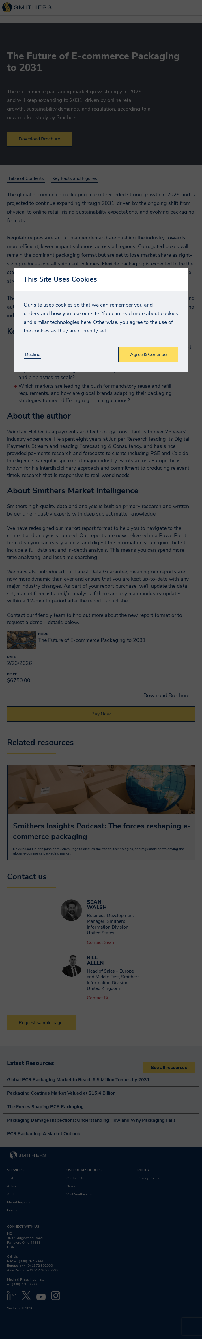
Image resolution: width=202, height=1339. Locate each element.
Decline (32, 355)
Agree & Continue (148, 354)
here (86, 322)
